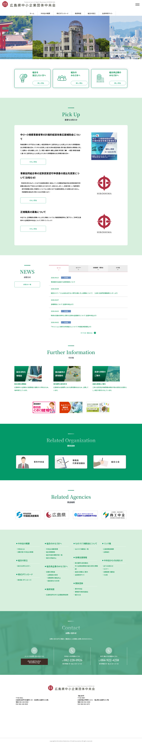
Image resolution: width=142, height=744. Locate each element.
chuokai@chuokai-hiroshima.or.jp (34, 672)
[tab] (59, 268)
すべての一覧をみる (86, 333)
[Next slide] (134, 39)
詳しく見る (41, 83)
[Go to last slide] (8, 39)
